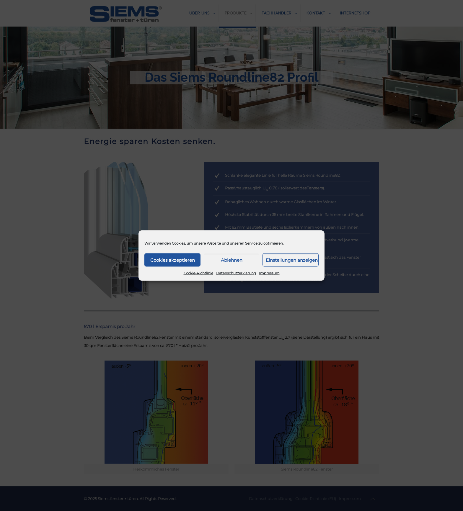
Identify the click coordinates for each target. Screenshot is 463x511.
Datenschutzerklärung (236, 273)
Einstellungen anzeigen (292, 260)
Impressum (269, 273)
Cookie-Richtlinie (198, 273)
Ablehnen (231, 260)
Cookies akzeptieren (172, 260)
